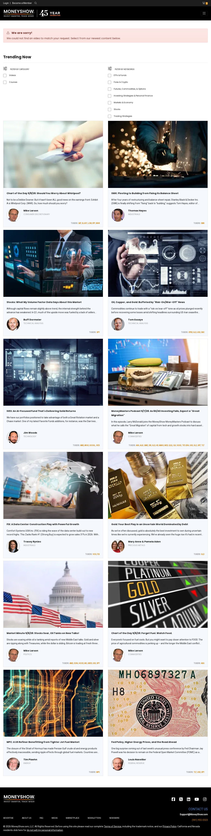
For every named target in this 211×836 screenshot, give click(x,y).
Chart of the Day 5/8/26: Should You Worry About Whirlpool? (44, 193)
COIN (76, 663)
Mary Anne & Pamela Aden (144, 541)
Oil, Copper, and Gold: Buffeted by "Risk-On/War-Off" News (148, 302)
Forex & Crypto (121, 82)
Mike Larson (30, 210)
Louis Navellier (137, 759)
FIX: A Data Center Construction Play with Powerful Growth (43, 524)
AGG (137, 445)
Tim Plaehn (30, 759)
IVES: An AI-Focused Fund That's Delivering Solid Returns (41, 411)
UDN (187, 445)
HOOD (81, 663)
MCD (166, 445)
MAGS (161, 445)
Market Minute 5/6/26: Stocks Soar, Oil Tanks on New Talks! (43, 633)
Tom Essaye (135, 319)
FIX (98, 554)
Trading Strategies (123, 116)
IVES (98, 445)
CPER (190, 332)
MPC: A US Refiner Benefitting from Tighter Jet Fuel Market (43, 742)
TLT (202, 445)
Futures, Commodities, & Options (130, 88)
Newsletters (94, 818)
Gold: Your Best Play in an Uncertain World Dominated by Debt (149, 524)
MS (85, 663)
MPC (98, 772)
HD (157, 445)
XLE (195, 445)
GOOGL (92, 445)
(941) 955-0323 (200, 820)
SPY (93, 223)
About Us (26, 818)
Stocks (117, 109)
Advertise (8, 818)
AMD (82, 445)
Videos (12, 75)
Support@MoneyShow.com (194, 814)
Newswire (114, 818)
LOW (89, 223)
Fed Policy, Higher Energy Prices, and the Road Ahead (144, 742)
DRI (150, 445)
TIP (183, 445)
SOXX (179, 445)
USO (198, 332)
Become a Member (22, 3)
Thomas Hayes (137, 210)
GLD (194, 332)
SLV (174, 445)
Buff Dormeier (32, 319)
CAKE (146, 445)
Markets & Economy (123, 102)
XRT (199, 445)
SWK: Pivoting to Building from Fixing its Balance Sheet (144, 193)
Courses (13, 82)
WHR (98, 223)
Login (6, 3)
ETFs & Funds (120, 75)
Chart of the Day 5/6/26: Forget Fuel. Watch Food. (141, 633)
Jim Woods (30, 432)
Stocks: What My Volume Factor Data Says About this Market (44, 302)
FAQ (41, 818)
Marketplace (72, 818)
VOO (94, 554)
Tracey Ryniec (32, 541)
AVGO (86, 445)
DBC (202, 332)
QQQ (170, 445)
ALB (141, 445)
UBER (90, 663)
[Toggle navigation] (204, 13)
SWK (202, 223)
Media (54, 818)
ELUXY (84, 223)
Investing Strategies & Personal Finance (133, 95)
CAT (79, 223)
